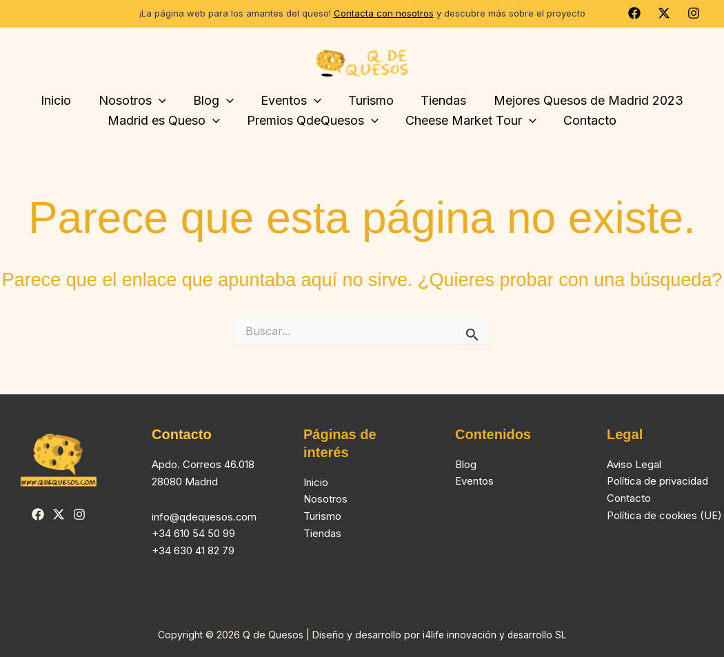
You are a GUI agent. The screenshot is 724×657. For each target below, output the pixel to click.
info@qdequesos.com (204, 516)
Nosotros (136, 101)
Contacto (586, 120)
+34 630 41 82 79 (193, 550)
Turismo (322, 516)
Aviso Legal (634, 464)
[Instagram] (693, 13)
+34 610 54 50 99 (193, 533)
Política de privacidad (657, 481)
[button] (163, 101)
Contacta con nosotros (384, 13)
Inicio (63, 100)
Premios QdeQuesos (314, 121)
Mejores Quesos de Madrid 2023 (581, 100)
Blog (215, 101)
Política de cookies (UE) (664, 515)
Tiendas (439, 100)
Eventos (291, 101)
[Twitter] (664, 13)
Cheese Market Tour (469, 121)
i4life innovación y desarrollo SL (494, 635)
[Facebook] (634, 13)
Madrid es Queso (167, 121)
